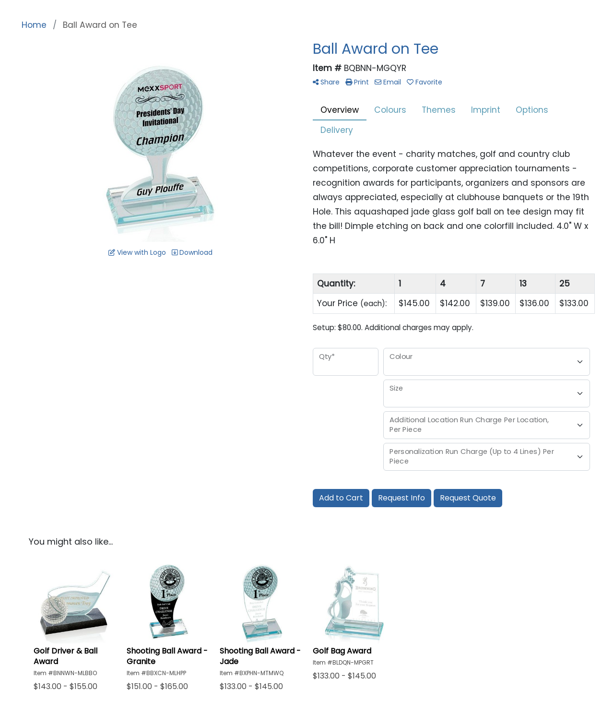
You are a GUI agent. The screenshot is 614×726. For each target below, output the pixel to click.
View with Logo (137, 252)
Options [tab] (532, 110)
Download (192, 252)
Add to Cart (341, 497)
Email (388, 82)
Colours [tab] (390, 110)
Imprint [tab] (485, 110)
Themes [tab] (439, 110)
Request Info (401, 497)
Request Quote (468, 497)
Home (34, 25)
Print (357, 82)
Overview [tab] (339, 110)
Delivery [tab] (336, 130)
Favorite (424, 82)
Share (326, 82)
